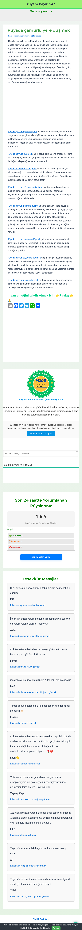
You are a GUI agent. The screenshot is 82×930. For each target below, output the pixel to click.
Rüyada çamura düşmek (20, 154)
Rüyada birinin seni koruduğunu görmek (30, 799)
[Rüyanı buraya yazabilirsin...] (40, 453)
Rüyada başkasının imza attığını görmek (30, 636)
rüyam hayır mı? (41, 4)
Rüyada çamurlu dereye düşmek (24, 206)
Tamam (56, 928)
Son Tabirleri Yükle (41, 557)
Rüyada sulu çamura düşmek (22, 168)
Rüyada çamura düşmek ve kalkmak (26, 187)
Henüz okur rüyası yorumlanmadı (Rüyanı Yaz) (24, 36)
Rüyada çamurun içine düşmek (23, 280)
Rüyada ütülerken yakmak (23, 835)
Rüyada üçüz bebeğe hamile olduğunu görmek (33, 692)
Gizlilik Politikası (41, 919)
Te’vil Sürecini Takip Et (41, 433)
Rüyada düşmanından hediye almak (28, 605)
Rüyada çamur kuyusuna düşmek (24, 257)
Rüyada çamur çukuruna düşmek (24, 239)
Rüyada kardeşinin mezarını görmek (28, 865)
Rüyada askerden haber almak (25, 763)
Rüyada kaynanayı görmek (23, 723)
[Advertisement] (41, 107)
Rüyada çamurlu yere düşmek (22, 131)
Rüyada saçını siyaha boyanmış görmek (30, 896)
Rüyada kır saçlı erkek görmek (25, 666)
